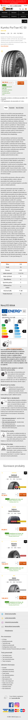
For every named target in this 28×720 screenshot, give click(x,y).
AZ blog (4, 639)
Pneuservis (14, 16)
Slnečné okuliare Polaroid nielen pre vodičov (13, 649)
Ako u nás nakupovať (8, 681)
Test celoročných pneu (8, 659)
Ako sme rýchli (6, 677)
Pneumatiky (4, 12)
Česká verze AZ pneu (7, 683)
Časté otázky (5, 673)
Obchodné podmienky (8, 669)
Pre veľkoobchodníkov (8, 675)
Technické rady (6, 643)
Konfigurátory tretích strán (9, 647)
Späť (25, 21)
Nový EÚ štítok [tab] (20, 107)
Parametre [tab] (11, 107)
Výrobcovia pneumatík (8, 645)
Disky (23, 12)
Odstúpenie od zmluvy (8, 671)
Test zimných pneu (7, 657)
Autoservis (23, 16)
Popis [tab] (5, 107)
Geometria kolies (6, 686)
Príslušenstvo (4, 16)
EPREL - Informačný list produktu (14, 348)
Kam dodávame (6, 688)
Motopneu (14, 12)
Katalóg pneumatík (7, 641)
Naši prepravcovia (7, 679)
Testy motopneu (6, 661)
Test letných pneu (7, 655)
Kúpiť (20, 83)
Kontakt (25, 5)
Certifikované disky (7, 684)
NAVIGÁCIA (3, 5)
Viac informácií (4, 46)
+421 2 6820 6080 (15, 6)
